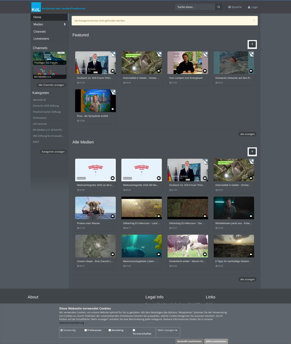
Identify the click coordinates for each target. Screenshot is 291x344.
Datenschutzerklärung (71, 322)
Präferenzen (93, 330)
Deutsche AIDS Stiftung (46, 105)
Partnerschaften (142, 332)
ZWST (36, 141)
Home (37, 17)
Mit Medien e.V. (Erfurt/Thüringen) (50, 129)
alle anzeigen (247, 134)
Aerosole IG (39, 99)
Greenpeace (39, 117)
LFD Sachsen (40, 123)
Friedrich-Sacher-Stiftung (47, 111)
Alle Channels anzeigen (51, 85)
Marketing (116, 330)
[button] (252, 44)
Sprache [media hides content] (235, 7)
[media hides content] (65, 24)
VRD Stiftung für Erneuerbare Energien (50, 136)
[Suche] (218, 7)
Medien (38, 24)
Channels (40, 31)
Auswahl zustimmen (189, 341)
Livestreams (41, 38)
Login (254, 7)
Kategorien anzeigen (53, 151)
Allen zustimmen (216, 341)
